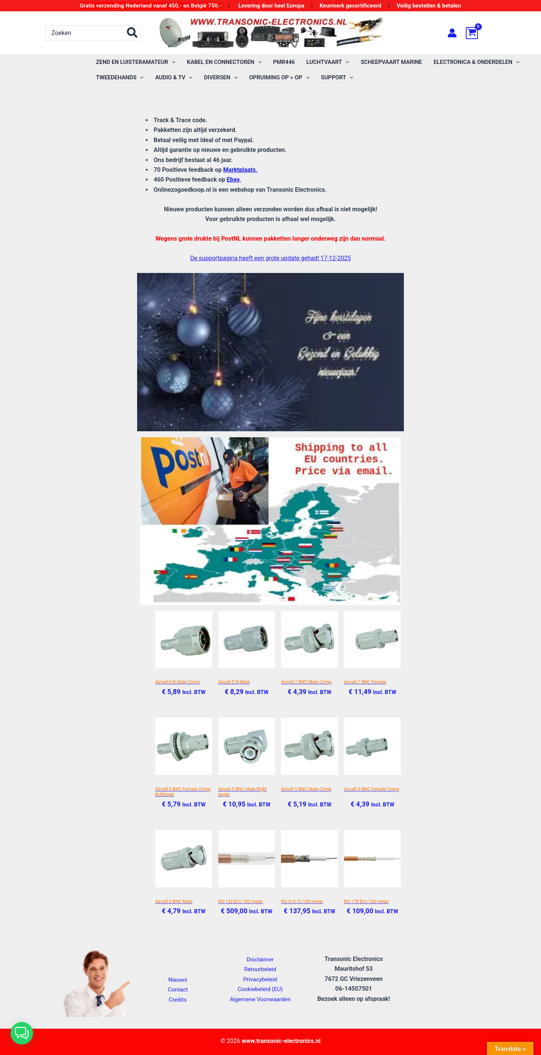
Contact (177, 989)
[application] (171, 62)
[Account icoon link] (452, 33)
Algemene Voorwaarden (260, 999)
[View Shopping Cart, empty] (481, 33)
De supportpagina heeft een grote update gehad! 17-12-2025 (270, 258)
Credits (177, 999)
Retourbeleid (260, 969)
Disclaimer (260, 959)
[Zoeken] (132, 33)
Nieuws (178, 979)
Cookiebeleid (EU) (260, 989)
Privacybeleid (260, 979)
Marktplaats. (240, 169)
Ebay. (234, 179)
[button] (22, 1033)
